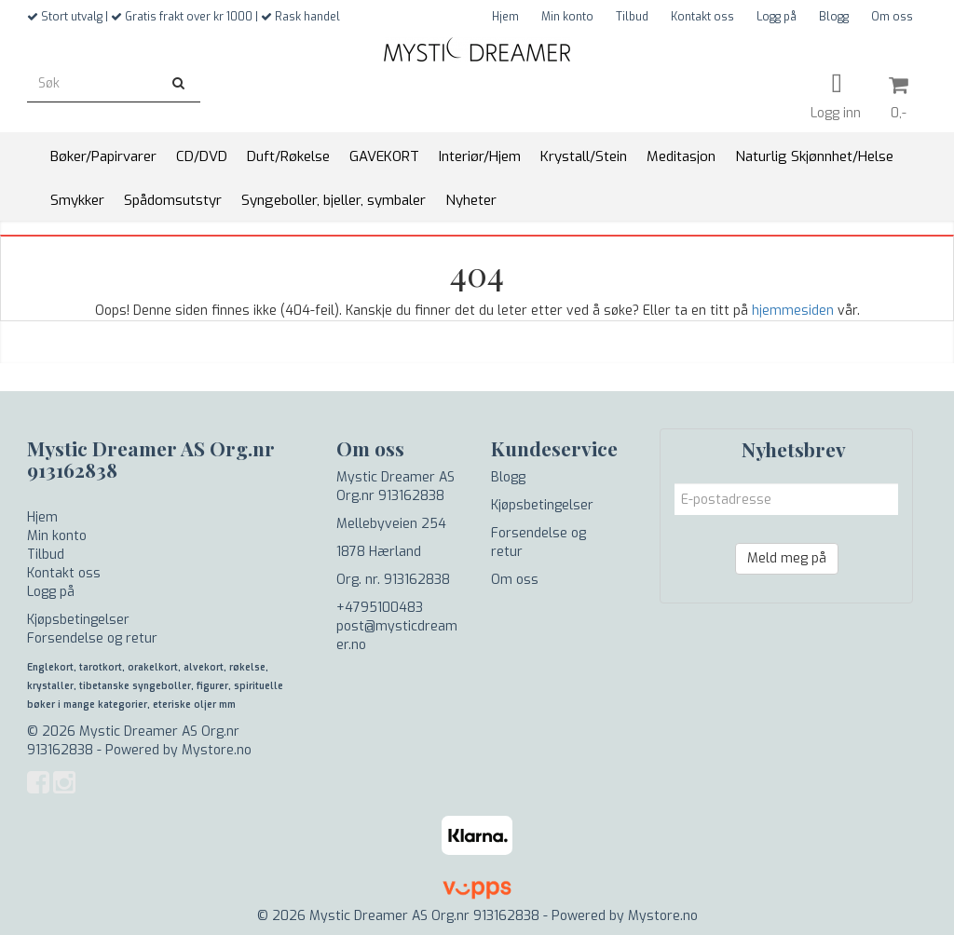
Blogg (834, 16)
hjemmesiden (793, 310)
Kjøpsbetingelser (78, 620)
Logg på (776, 16)
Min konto (567, 16)
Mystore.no (217, 750)
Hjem (505, 16)
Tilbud (632, 16)
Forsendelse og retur (92, 638)
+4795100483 (379, 608)
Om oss (892, 16)
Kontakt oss (702, 16)
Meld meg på (786, 558)
